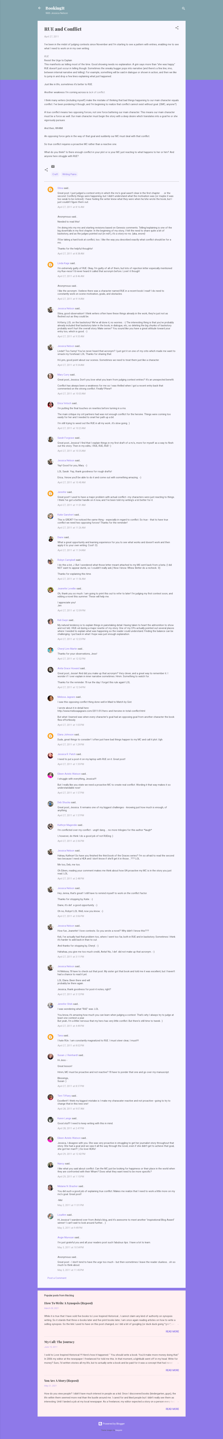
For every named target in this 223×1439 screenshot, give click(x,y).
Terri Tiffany (64, 1095)
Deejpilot (118, 1430)
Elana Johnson (66, 734)
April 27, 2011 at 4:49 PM (71, 1025)
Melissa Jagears (66, 696)
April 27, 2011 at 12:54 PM (71, 687)
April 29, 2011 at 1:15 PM (71, 1176)
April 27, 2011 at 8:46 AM (71, 276)
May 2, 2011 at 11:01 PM (71, 1205)
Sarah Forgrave (66, 437)
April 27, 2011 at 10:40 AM (71, 482)
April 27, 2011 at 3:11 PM (71, 956)
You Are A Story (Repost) (61, 1381)
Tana (60, 1035)
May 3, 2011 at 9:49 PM (70, 1227)
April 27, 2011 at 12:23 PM (71, 639)
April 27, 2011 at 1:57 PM (71, 792)
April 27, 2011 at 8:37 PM (71, 1086)
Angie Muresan (66, 1237)
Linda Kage (64, 263)
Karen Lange (64, 1118)
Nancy (61, 1163)
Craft (55, 174)
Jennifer (62, 492)
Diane (61, 537)
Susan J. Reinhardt (68, 1055)
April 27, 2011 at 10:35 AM (71, 450)
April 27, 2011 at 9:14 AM (71, 298)
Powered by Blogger (111, 1423)
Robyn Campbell (66, 559)
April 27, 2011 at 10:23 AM (71, 428)
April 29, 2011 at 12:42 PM (71, 1153)
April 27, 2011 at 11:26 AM (71, 527)
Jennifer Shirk (65, 1003)
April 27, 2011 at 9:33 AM (71, 336)
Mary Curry (63, 374)
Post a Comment (57, 1278)
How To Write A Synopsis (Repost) (68, 1303)
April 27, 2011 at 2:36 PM (71, 840)
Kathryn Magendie (67, 825)
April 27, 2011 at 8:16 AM (71, 207)
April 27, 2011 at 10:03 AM (71, 393)
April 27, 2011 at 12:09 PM (71, 610)
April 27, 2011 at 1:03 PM (71, 724)
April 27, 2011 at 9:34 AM (71, 365)
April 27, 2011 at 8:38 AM (71, 253)
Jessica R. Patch (67, 754)
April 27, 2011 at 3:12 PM (71, 994)
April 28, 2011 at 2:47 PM (71, 1128)
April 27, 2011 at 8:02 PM (71, 1045)
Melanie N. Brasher (68, 1186)
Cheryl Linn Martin (67, 648)
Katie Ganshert (66, 514)
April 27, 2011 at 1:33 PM (71, 764)
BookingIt (55, 8)
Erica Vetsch (64, 403)
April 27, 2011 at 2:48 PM (71, 878)
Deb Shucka (64, 802)
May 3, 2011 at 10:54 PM (71, 1247)
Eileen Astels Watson (69, 773)
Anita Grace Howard (68, 668)
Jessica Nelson (66, 308)
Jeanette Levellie (67, 588)
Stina (60, 188)
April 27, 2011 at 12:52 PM (71, 658)
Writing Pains (69, 174)
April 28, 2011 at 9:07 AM (71, 1108)
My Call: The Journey (59, 1342)
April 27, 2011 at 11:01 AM (71, 505)
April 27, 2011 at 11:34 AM (71, 550)
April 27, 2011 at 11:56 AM (71, 578)
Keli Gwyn (63, 620)
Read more (172, 1331)
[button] (177, 28)
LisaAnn (62, 1214)
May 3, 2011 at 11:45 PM (71, 1270)
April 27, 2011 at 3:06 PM (71, 916)
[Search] (184, 9)
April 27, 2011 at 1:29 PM (71, 744)
